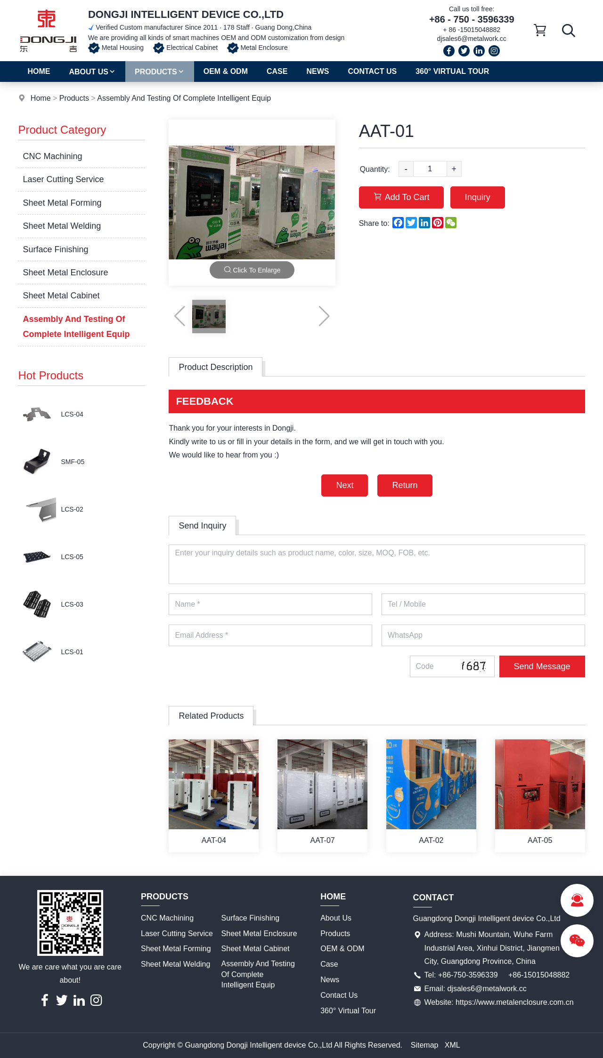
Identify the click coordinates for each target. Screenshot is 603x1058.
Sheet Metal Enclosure (65, 272)
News (317, 71)
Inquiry (477, 197)
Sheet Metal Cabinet (61, 295)
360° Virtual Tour (452, 71)
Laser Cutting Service (63, 179)
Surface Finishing (55, 249)
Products (160, 72)
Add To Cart (402, 197)
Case (277, 71)
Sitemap (425, 1045)
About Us (92, 72)
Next (344, 485)
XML (452, 1045)
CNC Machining (52, 156)
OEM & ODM (226, 71)
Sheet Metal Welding (62, 226)
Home (38, 71)
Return (404, 485)
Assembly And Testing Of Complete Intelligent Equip (184, 98)
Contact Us (372, 71)
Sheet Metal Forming (62, 203)
